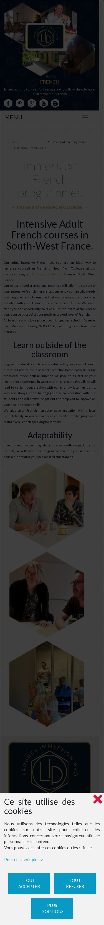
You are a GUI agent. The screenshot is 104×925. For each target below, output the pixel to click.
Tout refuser (75, 883)
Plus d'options (52, 908)
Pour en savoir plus (21, 859)
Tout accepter (29, 883)
